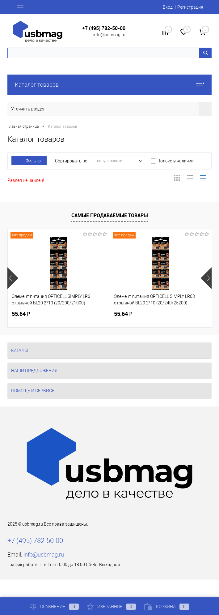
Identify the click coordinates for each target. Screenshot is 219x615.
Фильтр (29, 160)
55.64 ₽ (21, 314)
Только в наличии (176, 160)
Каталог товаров (109, 85)
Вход (168, 7)
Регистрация (190, 7)
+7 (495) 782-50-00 (103, 28)
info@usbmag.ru (109, 34)
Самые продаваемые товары (109, 215)
